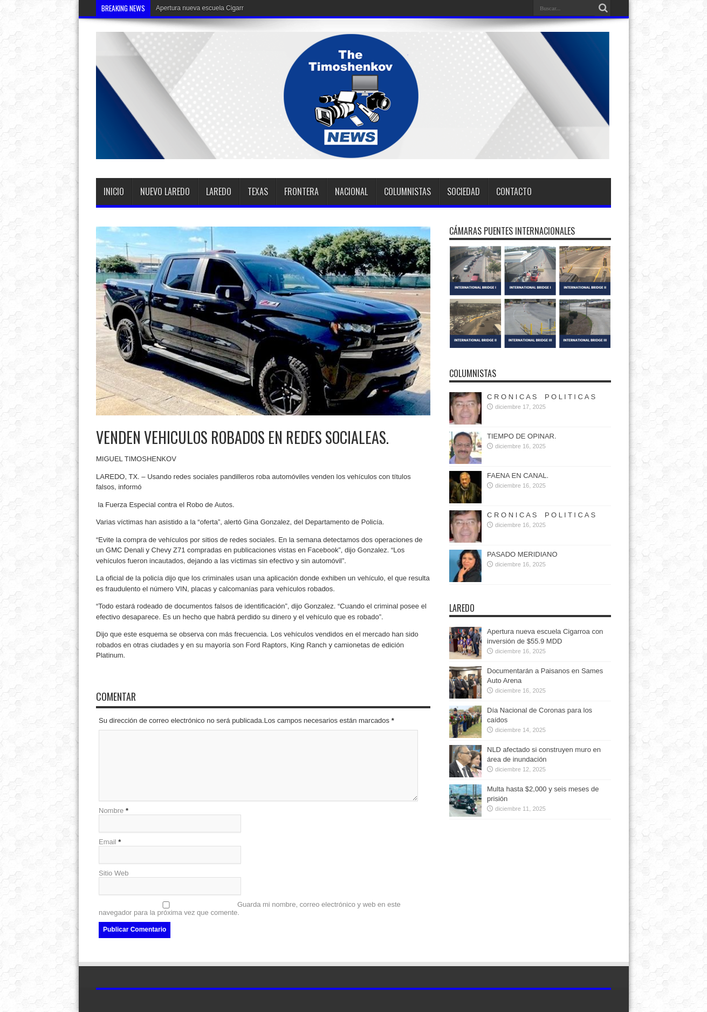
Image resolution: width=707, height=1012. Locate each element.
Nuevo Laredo (165, 191)
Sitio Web (113, 873)
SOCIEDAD (463, 191)
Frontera (301, 191)
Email (107, 842)
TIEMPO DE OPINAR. (522, 436)
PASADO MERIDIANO (522, 554)
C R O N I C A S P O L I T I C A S (541, 397)
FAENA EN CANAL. (517, 475)
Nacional (351, 191)
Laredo (218, 191)
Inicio (114, 191)
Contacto (514, 191)
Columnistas (407, 191)
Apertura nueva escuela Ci (194, 8)
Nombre (111, 810)
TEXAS (258, 191)
